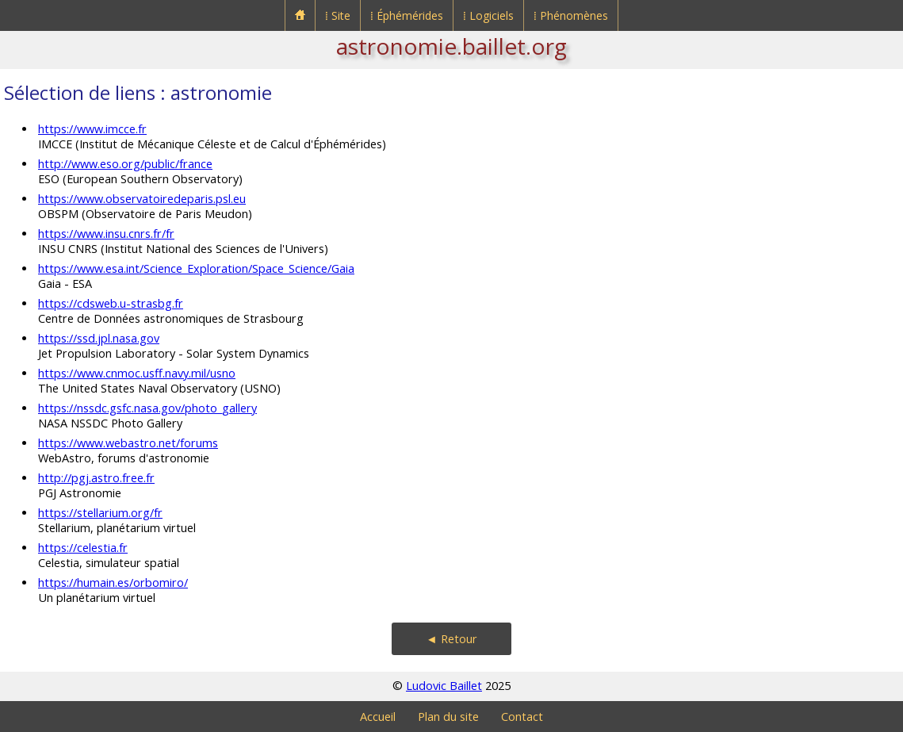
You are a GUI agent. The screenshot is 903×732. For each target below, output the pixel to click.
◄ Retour (451, 638)
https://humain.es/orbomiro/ (113, 582)
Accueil (378, 716)
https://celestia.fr (83, 547)
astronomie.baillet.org (451, 46)
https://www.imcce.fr (92, 128)
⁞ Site (337, 15)
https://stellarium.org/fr (100, 512)
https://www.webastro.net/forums (128, 442)
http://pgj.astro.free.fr (96, 477)
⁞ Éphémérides (406, 15)
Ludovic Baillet (444, 685)
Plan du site (448, 716)
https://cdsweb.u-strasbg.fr (110, 303)
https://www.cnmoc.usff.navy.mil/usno (136, 373)
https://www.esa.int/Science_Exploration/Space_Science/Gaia (196, 268)
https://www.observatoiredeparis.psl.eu (142, 198)
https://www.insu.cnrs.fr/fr (106, 233)
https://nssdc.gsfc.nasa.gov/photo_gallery (147, 408)
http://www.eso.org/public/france (125, 163)
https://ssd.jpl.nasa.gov (98, 338)
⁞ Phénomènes (571, 15)
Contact (522, 716)
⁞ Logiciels (488, 15)
